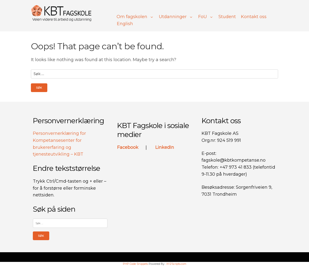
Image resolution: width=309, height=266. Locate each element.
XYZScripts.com (176, 264)
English (125, 23)
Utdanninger (176, 16)
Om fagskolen (135, 16)
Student (227, 16)
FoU (205, 16)
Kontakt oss (254, 16)
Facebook (128, 147)
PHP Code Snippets (135, 264)
